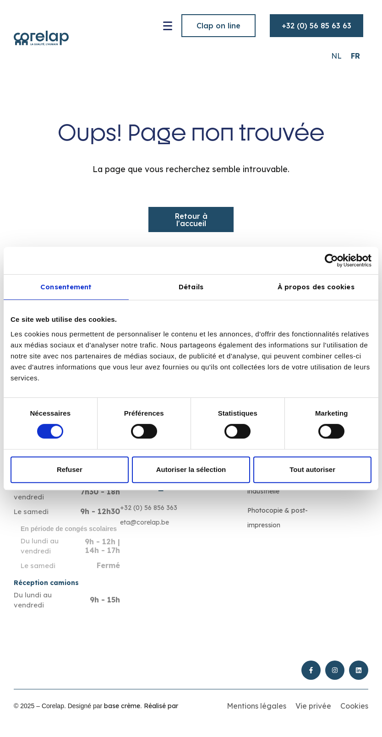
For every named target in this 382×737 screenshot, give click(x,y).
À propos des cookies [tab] (316, 286)
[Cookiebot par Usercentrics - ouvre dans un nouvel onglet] (331, 260)
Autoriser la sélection (191, 469)
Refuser (69, 469)
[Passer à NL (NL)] (336, 55)
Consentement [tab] (66, 286)
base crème (122, 706)
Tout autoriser (312, 469)
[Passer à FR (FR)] (355, 55)
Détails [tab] (191, 286)
